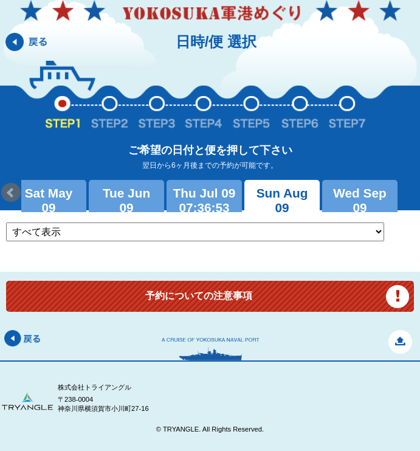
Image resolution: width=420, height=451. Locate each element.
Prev (11, 192)
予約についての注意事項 (198, 296)
